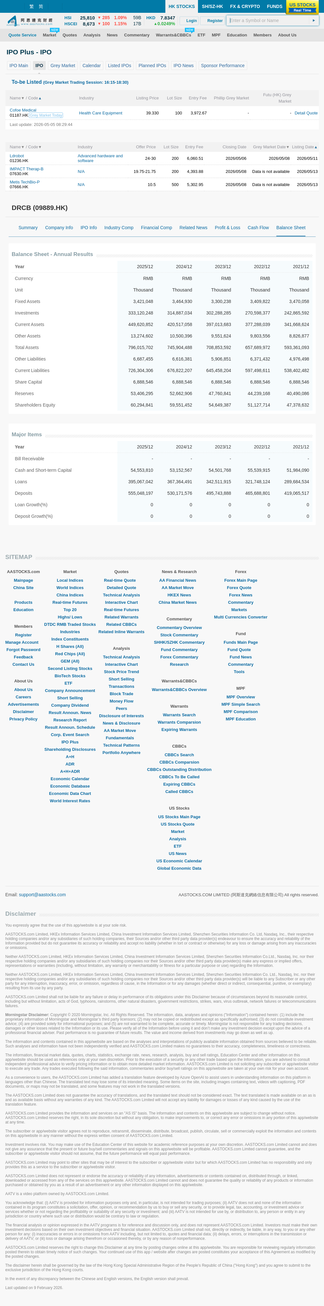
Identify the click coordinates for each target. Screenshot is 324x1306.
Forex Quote (241, 587)
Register (23, 635)
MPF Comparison (241, 711)
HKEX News (179, 595)
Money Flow (121, 701)
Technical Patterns (121, 745)
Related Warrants (121, 617)
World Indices (69, 587)
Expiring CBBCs (179, 784)
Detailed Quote (121, 587)
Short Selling (70, 698)
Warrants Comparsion (179, 722)
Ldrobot (17, 155)
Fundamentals (121, 737)
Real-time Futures (70, 602)
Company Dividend (70, 705)
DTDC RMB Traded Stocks (70, 624)
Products (23, 602)
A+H (70, 756)
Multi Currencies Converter (240, 617)
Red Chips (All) (70, 653)
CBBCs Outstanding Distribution (179, 769)
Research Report (70, 720)
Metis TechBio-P (25, 182)
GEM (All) (70, 661)
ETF (70, 683)
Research (179, 664)
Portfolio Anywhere (121, 752)
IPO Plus (69, 742)
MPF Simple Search (240, 704)
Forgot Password (23, 649)
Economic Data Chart (70, 793)
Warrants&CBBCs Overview (179, 689)
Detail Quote (306, 113)
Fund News (241, 657)
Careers (23, 697)
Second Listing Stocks (70, 668)
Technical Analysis (121, 595)
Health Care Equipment (100, 113)
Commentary (240, 602)
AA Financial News (179, 580)
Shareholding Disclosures (70, 749)
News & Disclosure (121, 723)
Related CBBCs (121, 624)
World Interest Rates (70, 800)
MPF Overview (240, 697)
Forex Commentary (179, 657)
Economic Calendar (70, 778)
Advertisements (23, 704)
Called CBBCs (179, 791)
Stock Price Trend (121, 671)
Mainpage (23, 580)
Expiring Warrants (179, 729)
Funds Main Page (241, 642)
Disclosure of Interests (121, 715)
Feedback (23, 657)
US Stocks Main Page (179, 816)
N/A (81, 171)
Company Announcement (70, 690)
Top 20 (69, 609)
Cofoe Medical (23, 110)
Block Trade (121, 693)
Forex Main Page (240, 580)
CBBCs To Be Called (179, 776)
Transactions (121, 686)
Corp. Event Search (70, 734)
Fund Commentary (179, 649)
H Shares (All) (69, 646)
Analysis (179, 838)
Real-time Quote (121, 580)
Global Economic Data (179, 868)
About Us (23, 689)
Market (179, 831)
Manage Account (23, 642)
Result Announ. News (70, 712)
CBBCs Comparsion (179, 762)
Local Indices (70, 580)
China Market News (179, 602)
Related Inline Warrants (122, 631)
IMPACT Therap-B (26, 169)
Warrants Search (179, 714)
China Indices (70, 595)
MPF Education (241, 719)
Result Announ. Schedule (70, 727)
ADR (70, 764)
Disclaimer (23, 711)
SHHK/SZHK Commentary (179, 642)
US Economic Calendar (179, 861)
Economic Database (70, 786)
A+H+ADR (70, 771)
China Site (23, 587)
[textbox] (272, 20)
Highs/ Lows (70, 617)
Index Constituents (70, 639)
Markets (240, 609)
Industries (70, 631)
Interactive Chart (121, 602)
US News (179, 853)
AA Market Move (121, 730)
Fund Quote (240, 649)
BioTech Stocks (70, 675)
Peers (121, 708)
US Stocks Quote (179, 824)
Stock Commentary (179, 635)
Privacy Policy (23, 719)
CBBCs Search (179, 754)
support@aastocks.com (42, 894)
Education (23, 609)
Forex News (240, 595)
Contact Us (23, 664)
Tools (241, 671)
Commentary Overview (179, 627)
